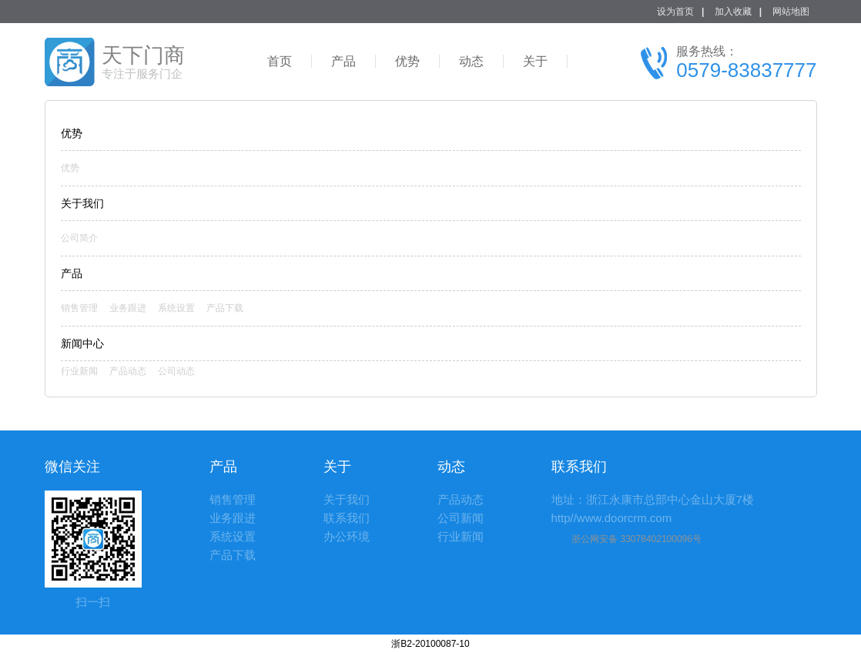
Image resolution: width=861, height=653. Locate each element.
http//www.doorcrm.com (611, 517)
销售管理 (79, 308)
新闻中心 (82, 343)
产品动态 (127, 371)
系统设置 (176, 308)
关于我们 (346, 499)
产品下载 (224, 308)
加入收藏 (733, 11)
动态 (471, 61)
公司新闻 (460, 517)
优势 (407, 61)
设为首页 (675, 11)
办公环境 (346, 536)
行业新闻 (79, 371)
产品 (343, 61)
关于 (535, 61)
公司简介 (79, 238)
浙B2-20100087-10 (430, 643)
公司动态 (176, 371)
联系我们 (346, 517)
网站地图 (790, 11)
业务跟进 (127, 308)
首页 (279, 61)
